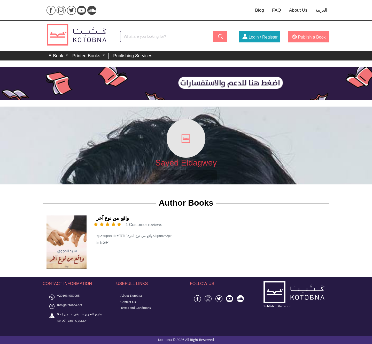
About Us (298, 10)
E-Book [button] (57, 55)
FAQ (276, 10)
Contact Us (128, 302)
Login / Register (260, 37)
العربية (321, 10)
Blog (259, 10)
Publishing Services (132, 55)
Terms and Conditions (135, 308)
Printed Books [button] (87, 55)
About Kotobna (131, 295)
